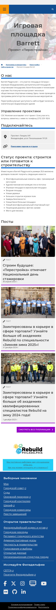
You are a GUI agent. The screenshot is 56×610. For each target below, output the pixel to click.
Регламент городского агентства (24, 536)
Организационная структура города (26, 557)
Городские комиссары (17, 510)
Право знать (39, 605)
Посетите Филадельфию (19, 574)
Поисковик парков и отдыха (24, 146)
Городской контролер (17, 501)
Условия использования (21, 605)
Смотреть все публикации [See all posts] (36, 430)
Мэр (6, 484)
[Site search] (52, 9)
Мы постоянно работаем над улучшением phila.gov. (28, 465)
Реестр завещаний (15, 514)
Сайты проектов (7, 67)
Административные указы (20, 540)
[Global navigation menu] (4, 9)
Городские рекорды (16, 532)
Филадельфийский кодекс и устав (24, 527)
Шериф (8, 505)
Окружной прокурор (16, 496)
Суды (7, 492)
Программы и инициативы (16, 65)
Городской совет (14, 488)
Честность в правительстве (21, 544)
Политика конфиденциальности (22, 607)
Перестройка (35, 65)
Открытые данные (15, 553)
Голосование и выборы (18, 548)
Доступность (43, 607)
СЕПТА (7, 570)
